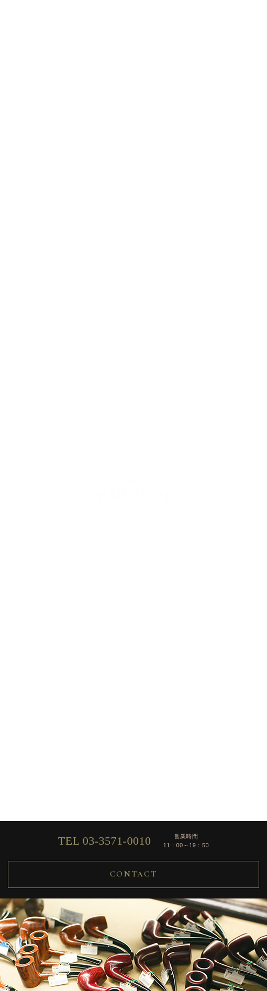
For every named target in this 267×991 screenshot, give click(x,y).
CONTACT (133, 874)
